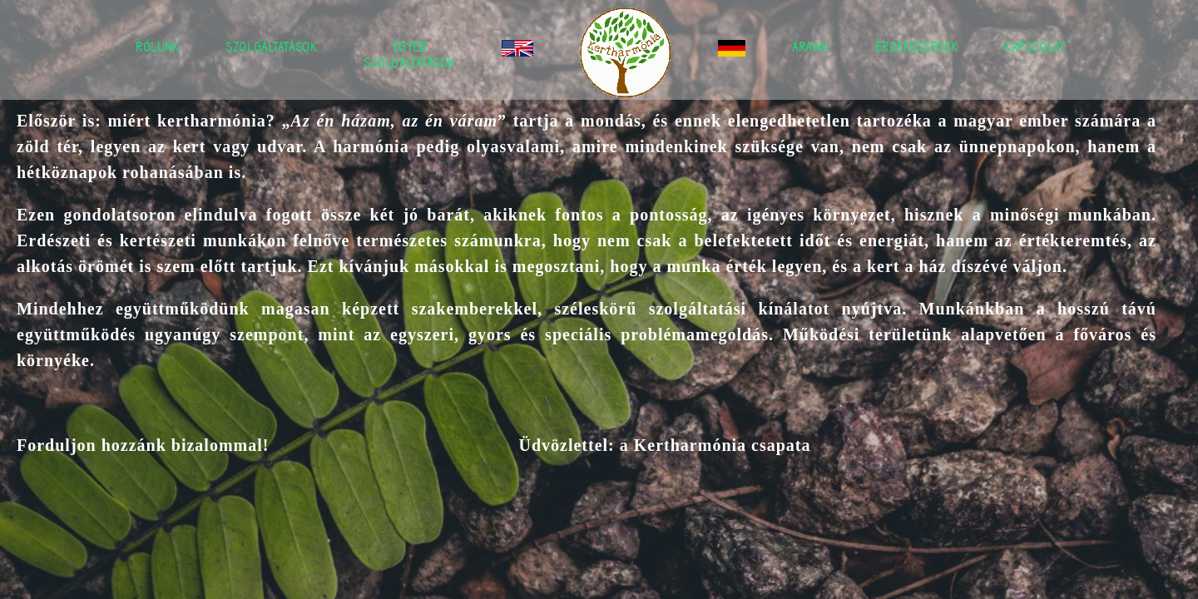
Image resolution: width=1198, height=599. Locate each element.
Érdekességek (916, 47)
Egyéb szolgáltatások (409, 55)
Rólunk (157, 47)
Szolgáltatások (271, 47)
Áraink (810, 47)
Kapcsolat (1034, 47)
